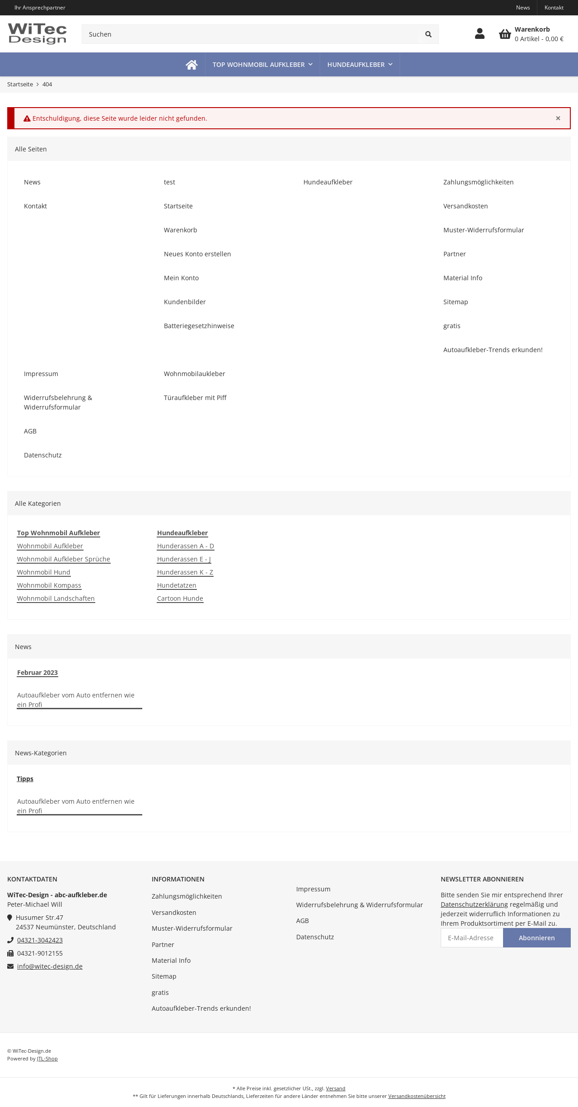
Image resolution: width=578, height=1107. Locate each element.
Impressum (313, 889)
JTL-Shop (47, 1058)
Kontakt (554, 7)
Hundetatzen (176, 585)
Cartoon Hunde (180, 598)
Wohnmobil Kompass (49, 585)
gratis (160, 992)
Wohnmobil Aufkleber (50, 546)
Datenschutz (315, 937)
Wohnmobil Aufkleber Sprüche (63, 559)
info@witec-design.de (50, 966)
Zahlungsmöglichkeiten (187, 896)
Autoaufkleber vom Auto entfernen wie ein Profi (76, 700)
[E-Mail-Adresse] (472, 937)
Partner (163, 944)
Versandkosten (174, 912)
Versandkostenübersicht (417, 1096)
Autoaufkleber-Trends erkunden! (201, 1008)
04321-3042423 (40, 940)
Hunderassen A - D (185, 546)
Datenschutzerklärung (474, 904)
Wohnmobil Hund (43, 572)
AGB (302, 920)
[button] (480, 33)
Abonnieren (537, 937)
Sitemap (164, 976)
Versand (335, 1088)
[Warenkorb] (531, 34)
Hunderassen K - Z (185, 572)
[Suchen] (250, 34)
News (523, 7)
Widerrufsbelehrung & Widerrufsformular (359, 904)
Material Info (171, 960)
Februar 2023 (37, 672)
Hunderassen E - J (184, 559)
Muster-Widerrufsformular (192, 928)
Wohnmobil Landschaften (56, 598)
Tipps (25, 778)
